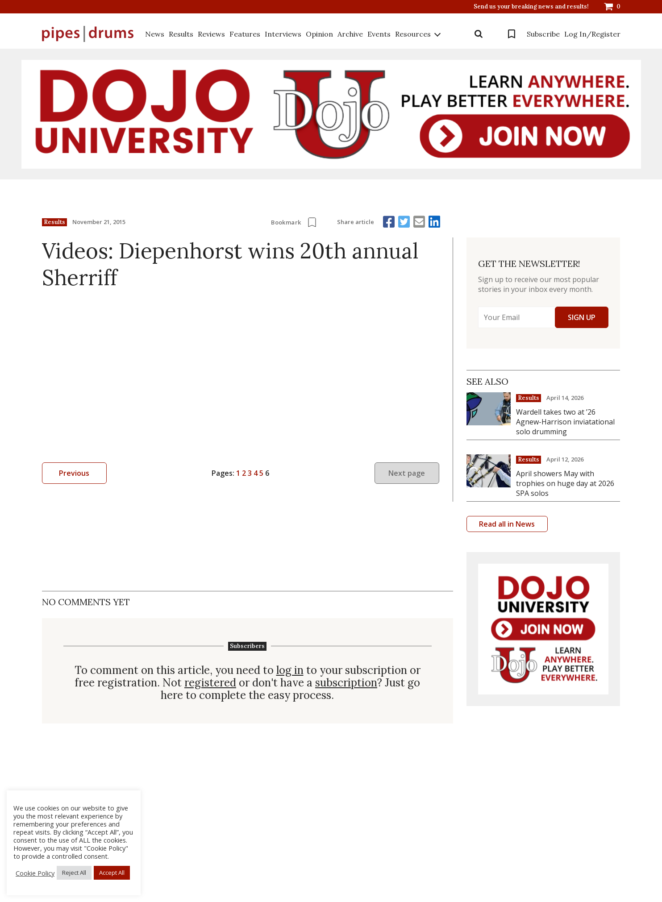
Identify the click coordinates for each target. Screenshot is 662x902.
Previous (74, 473)
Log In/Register (592, 33)
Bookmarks (511, 34)
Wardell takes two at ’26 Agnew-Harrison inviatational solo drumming (565, 421)
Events (379, 33)
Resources (413, 33)
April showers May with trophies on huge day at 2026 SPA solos (565, 483)
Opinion (319, 33)
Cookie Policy (35, 873)
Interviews (283, 33)
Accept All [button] (112, 873)
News (154, 33)
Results (181, 33)
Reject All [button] (74, 873)
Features (244, 33)
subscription (346, 683)
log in (290, 670)
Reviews (211, 33)
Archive (350, 33)
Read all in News (507, 524)
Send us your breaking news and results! (531, 6)
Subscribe (543, 33)
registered (210, 683)
